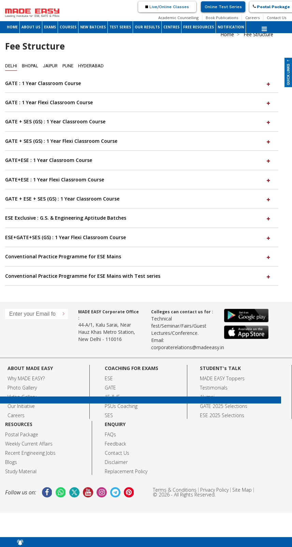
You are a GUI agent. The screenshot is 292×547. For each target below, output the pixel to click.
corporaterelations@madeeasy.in (187, 347)
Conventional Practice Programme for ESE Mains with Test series (138, 276)
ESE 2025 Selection (221, 415)
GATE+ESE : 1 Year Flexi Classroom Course (138, 179)
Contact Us (276, 17)
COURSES (68, 27)
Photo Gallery (22, 387)
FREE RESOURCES (198, 27)
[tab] (141, 83)
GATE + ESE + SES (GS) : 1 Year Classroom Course (138, 198)
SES (109, 415)
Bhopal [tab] (30, 65)
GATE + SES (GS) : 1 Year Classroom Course (138, 121)
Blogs (11, 462)
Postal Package (21, 434)
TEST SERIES (120, 27)
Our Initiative (21, 406)
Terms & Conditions (174, 490)
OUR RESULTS (147, 27)
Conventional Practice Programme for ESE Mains (138, 256)
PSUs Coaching (121, 406)
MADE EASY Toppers (222, 378)
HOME (12, 27)
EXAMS (50, 27)
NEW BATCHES (93, 27)
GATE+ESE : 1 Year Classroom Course (138, 160)
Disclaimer (116, 462)
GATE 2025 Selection (222, 406)
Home (227, 34)
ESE (109, 378)
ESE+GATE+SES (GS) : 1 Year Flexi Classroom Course (138, 237)
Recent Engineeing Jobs (30, 453)
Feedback (115, 443)
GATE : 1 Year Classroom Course (138, 83)
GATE (110, 387)
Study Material (20, 471)
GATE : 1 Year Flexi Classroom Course (138, 102)
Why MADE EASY (25, 378)
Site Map (242, 490)
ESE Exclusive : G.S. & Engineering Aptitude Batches (138, 218)
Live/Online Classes (167, 6)
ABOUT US (30, 27)
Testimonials (214, 387)
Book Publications (222, 17)
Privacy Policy (214, 490)
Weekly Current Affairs (29, 443)
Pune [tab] (67, 65)
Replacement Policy (126, 471)
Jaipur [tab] (50, 65)
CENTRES (171, 27)
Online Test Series (223, 6)
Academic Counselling (178, 17)
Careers (252, 17)
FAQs (110, 434)
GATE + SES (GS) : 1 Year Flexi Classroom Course (138, 141)
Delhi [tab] (11, 65)
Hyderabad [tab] (91, 65)
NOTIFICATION (231, 27)
